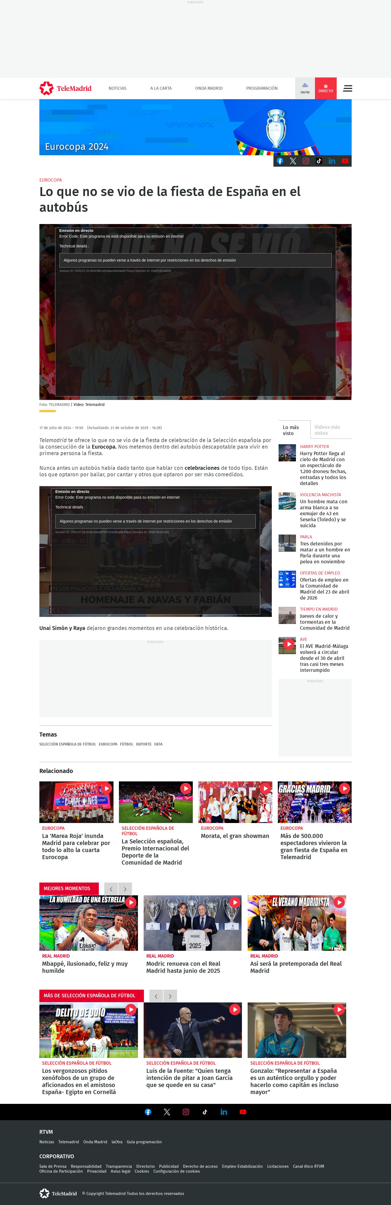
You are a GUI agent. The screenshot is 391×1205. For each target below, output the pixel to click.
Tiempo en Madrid (319, 609)
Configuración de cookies (176, 1171)
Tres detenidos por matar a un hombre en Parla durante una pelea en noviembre (287, 543)
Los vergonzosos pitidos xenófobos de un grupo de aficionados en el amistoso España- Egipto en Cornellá (88, 1030)
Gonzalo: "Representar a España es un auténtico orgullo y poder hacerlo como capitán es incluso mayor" (297, 1030)
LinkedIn (332, 161)
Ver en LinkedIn (224, 1112)
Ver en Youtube (243, 1112)
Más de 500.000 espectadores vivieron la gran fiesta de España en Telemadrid (315, 802)
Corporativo (56, 1156)
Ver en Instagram (186, 1112)
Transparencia (119, 1166)
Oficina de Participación (61, 1171)
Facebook (279, 161)
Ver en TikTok (205, 1113)
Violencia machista (320, 495)
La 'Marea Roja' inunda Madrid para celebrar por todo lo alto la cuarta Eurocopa (76, 802)
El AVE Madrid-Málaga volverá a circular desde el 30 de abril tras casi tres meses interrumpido (287, 645)
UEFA (158, 744)
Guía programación (144, 1142)
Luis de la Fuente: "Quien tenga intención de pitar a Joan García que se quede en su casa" (193, 1030)
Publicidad (169, 1166)
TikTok (319, 161)
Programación (262, 88)
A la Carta (161, 88)
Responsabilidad (86, 1166)
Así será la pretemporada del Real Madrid (297, 923)
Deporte (144, 744)
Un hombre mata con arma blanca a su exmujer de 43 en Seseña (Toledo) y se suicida (287, 501)
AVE (303, 639)
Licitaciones (278, 1166)
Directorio (145, 1166)
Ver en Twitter (167, 1113)
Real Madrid (56, 956)
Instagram (306, 161)
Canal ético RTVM (308, 1166)
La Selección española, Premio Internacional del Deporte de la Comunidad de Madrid (156, 802)
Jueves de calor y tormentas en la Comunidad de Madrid (287, 615)
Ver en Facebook (148, 1113)
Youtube (345, 161)
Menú (347, 88)
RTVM (46, 1132)
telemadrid (58, 1193)
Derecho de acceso (200, 1166)
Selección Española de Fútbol (67, 744)
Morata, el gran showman (235, 802)
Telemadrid (68, 1142)
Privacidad (96, 1171)
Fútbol (126, 744)
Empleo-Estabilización (242, 1166)
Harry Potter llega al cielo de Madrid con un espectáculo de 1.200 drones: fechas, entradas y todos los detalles (287, 452)
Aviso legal (120, 1171)
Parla (306, 537)
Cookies (142, 1171)
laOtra (117, 1142)
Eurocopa (50, 180)
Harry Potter (314, 447)
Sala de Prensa (53, 1166)
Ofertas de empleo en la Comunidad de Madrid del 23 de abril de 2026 (287, 579)
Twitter (292, 161)
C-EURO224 (195, 127)
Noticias (118, 88)
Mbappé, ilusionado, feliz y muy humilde (88, 923)
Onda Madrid (209, 88)
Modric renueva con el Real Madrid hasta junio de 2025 (193, 923)
